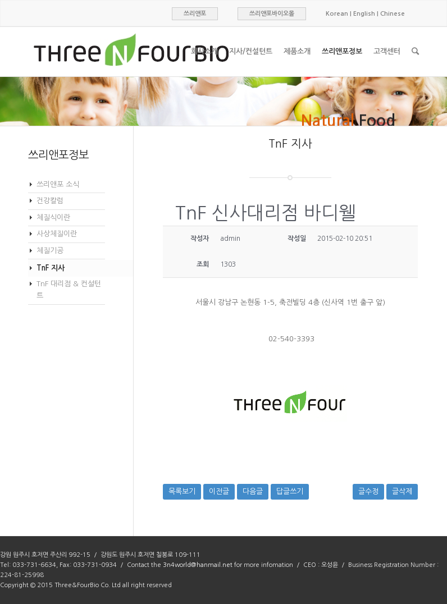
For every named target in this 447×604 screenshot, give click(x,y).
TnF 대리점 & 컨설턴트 (69, 289)
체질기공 (50, 250)
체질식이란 (53, 217)
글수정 (368, 491)
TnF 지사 (51, 268)
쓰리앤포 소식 (58, 184)
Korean (337, 14)
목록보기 (181, 491)
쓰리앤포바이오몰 (271, 14)
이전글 (219, 491)
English (364, 14)
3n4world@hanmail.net (197, 565)
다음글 (253, 491)
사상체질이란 (57, 233)
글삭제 (402, 491)
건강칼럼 (50, 200)
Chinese (392, 14)
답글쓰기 (289, 491)
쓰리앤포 (195, 14)
